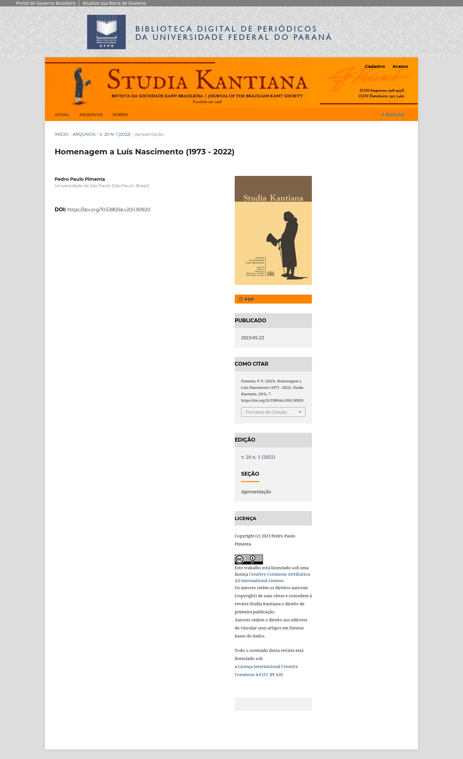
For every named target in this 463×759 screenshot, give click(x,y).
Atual (62, 114)
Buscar (393, 114)
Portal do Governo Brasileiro (46, 3)
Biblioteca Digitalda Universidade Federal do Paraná (234, 32)
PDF (248, 299)
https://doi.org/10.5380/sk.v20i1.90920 (108, 210)
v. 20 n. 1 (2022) (115, 134)
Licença (246, 666)
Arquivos (91, 114)
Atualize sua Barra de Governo (114, 3)
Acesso (400, 66)
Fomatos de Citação (266, 412)
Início (61, 134)
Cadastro (375, 66)
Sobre (120, 114)
